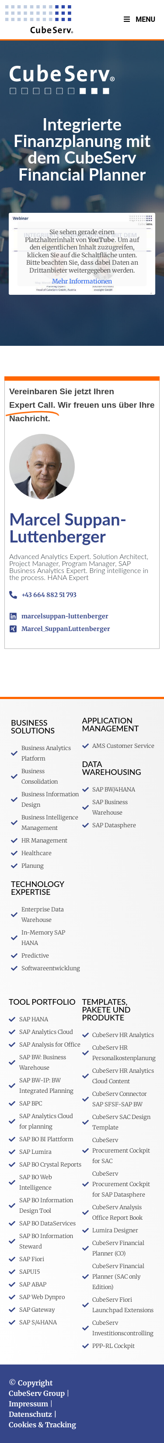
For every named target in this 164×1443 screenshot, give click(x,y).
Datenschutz (30, 1414)
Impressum (28, 1403)
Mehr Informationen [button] (82, 281)
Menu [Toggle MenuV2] (138, 19)
